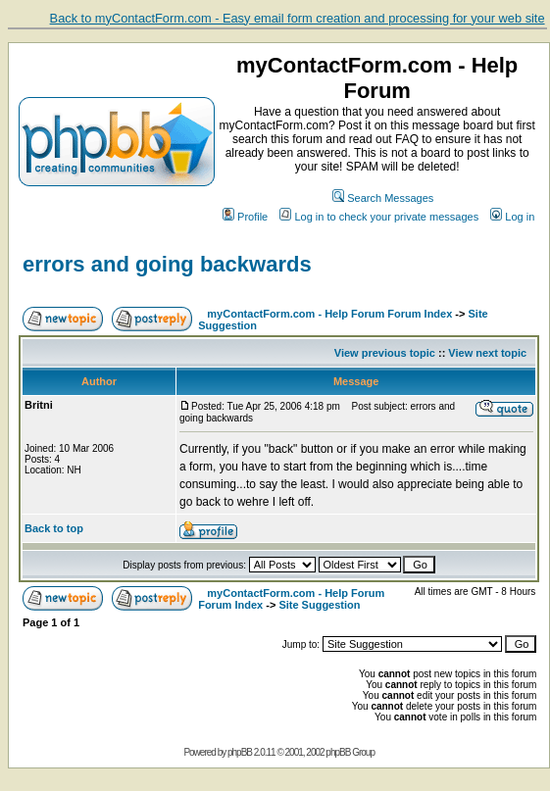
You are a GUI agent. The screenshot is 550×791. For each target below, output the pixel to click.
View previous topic (384, 353)
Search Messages (382, 198)
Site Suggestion (319, 605)
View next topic (487, 353)
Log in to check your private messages (378, 216)
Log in (512, 216)
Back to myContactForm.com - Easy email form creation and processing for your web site (297, 18)
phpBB (239, 752)
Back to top (54, 528)
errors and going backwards (167, 264)
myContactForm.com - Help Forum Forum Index (329, 314)
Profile (245, 216)
